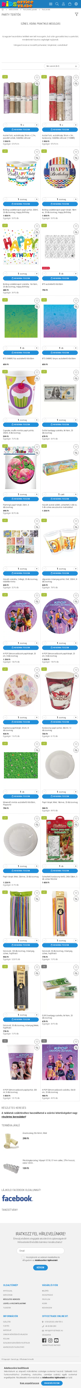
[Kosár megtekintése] (70, 4)
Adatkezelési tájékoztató (13, 1349)
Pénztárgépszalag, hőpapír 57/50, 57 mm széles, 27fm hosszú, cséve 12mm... (49, 1163)
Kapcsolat (7, 1332)
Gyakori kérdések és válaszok (15, 1336)
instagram (50, 1342)
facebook (44, 1342)
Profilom (46, 1301)
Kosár (44, 1305)
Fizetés (6, 1328)
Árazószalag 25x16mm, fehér (35, 1134)
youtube (56, 1342)
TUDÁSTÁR (7, 1309)
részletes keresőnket (14, 1118)
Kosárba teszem (22, 131)
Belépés (45, 1292)
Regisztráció (47, 1297)
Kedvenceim (47, 1309)
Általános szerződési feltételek (16, 1344)
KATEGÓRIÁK (7, 1297)
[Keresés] (57, 4)
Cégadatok (46, 1336)
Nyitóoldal (7, 1292)
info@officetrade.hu (54, 1332)
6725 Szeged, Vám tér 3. (54, 1323)
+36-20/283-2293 (50, 1328)
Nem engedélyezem (29, 1383)
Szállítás (7, 1323)
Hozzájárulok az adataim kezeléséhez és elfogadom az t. (41, 1260)
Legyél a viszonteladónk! (14, 1305)
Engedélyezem (52, 1383)
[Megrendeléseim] (63, 4)
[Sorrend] (62, 67)
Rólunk (6, 1340)
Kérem (40, 1269)
